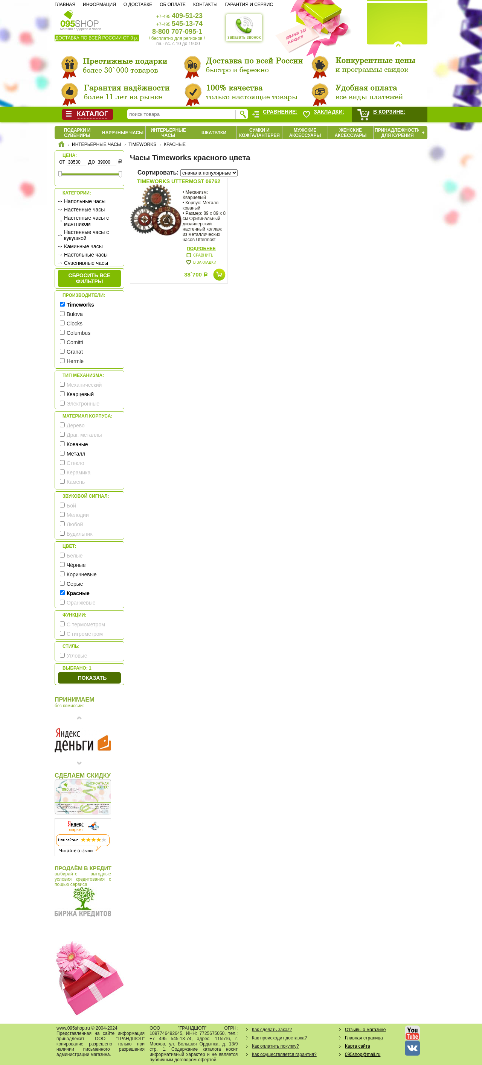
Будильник (80, 534)
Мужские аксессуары (305, 133)
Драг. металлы (84, 435)
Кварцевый (80, 394)
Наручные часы (122, 132)
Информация (99, 4)
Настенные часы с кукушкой (86, 235)
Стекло (75, 463)
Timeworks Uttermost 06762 (178, 181)
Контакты (205, 4)
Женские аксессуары (351, 133)
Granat (75, 352)
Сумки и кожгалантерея (259, 133)
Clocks (74, 324)
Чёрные (76, 565)
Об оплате (173, 4)
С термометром (86, 624)
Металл (76, 454)
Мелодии (78, 515)
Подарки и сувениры (77, 133)
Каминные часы (83, 246)
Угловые (77, 656)
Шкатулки (213, 132)
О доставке (138, 4)
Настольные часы (86, 255)
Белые (75, 556)
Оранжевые (81, 603)
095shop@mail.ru (362, 1054)
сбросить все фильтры (90, 278)
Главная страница (364, 1038)
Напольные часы (84, 201)
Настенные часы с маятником (86, 221)
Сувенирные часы (86, 263)
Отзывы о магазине (365, 1029)
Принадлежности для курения (397, 133)
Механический (84, 385)
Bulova (75, 314)
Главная (65, 4)
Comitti (75, 342)
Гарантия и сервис (249, 4)
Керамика (78, 472)
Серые (75, 584)
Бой (71, 506)
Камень (76, 482)
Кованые (77, 444)
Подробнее (201, 248)
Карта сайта (357, 1046)
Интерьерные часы (168, 133)
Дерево (76, 425)
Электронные (83, 404)
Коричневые (82, 574)
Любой (75, 524)
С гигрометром (85, 634)
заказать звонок (244, 28)
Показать (92, 678)
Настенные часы (84, 210)
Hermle (75, 361)
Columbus (78, 333)
